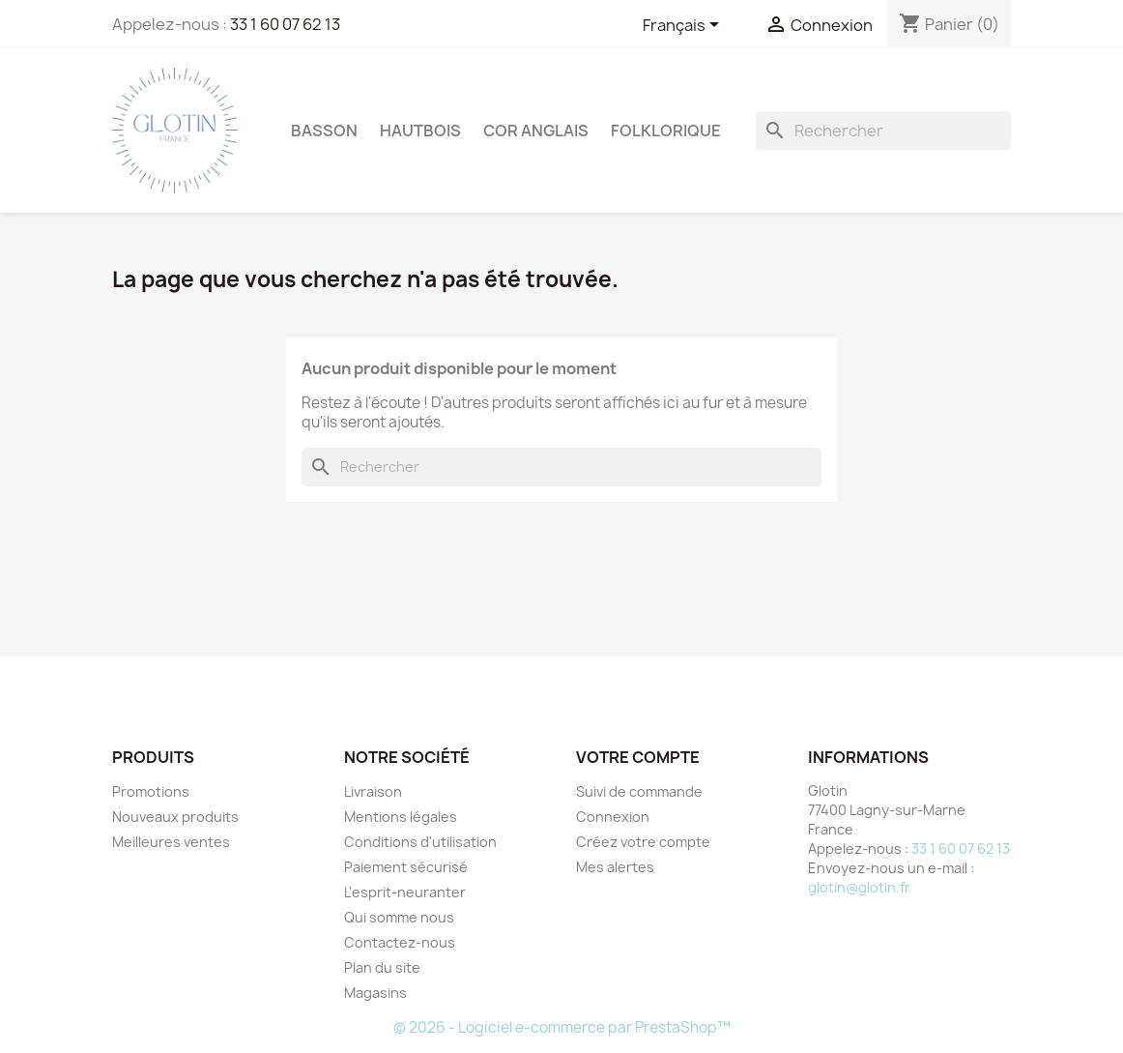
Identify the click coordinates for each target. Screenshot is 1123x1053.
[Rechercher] (883, 130)
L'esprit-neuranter (405, 892)
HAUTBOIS (420, 130)
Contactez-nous (399, 942)
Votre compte (638, 757)
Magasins (375, 992)
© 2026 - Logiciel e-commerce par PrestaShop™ (562, 1027)
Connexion (612, 816)
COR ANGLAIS (536, 130)
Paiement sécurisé (406, 867)
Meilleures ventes (171, 842)
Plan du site (382, 967)
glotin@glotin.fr (859, 887)
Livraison (373, 791)
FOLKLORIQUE (666, 130)
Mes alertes (615, 867)
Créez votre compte (643, 842)
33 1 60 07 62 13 (285, 24)
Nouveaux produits (175, 816)
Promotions (150, 791)
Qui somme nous (399, 917)
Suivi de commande (639, 791)
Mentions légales (400, 816)
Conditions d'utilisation (420, 842)
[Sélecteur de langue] (684, 26)
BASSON (324, 130)
